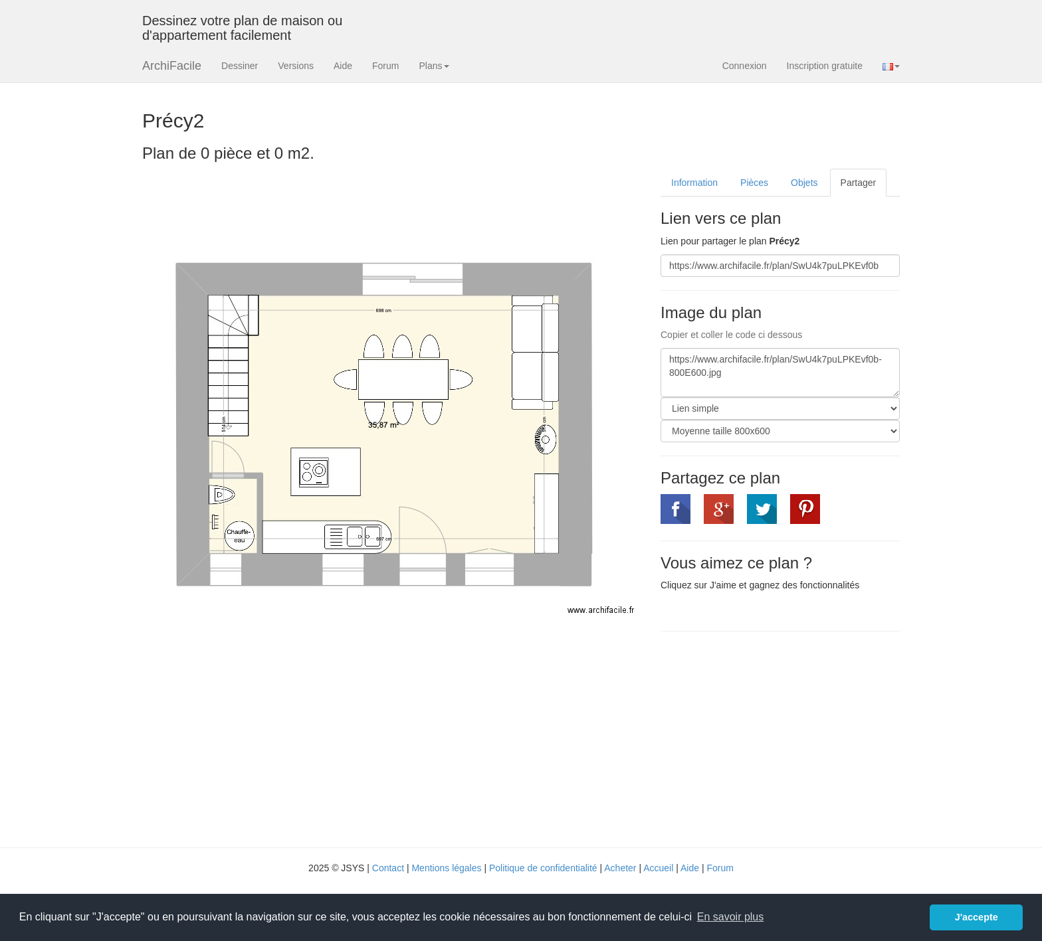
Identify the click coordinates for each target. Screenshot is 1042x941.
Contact (388, 868)
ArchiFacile (171, 65)
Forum (385, 65)
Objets (804, 182)
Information (694, 182)
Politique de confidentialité (543, 868)
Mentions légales (446, 868)
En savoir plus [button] (730, 916)
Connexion (744, 65)
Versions (296, 65)
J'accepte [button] (976, 917)
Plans (434, 65)
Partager (859, 182)
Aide (343, 65)
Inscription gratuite (825, 65)
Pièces (754, 182)
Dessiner (239, 65)
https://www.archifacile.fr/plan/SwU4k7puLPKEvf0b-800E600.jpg (780, 372)
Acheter (620, 868)
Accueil (658, 868)
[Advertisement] (772, 738)
